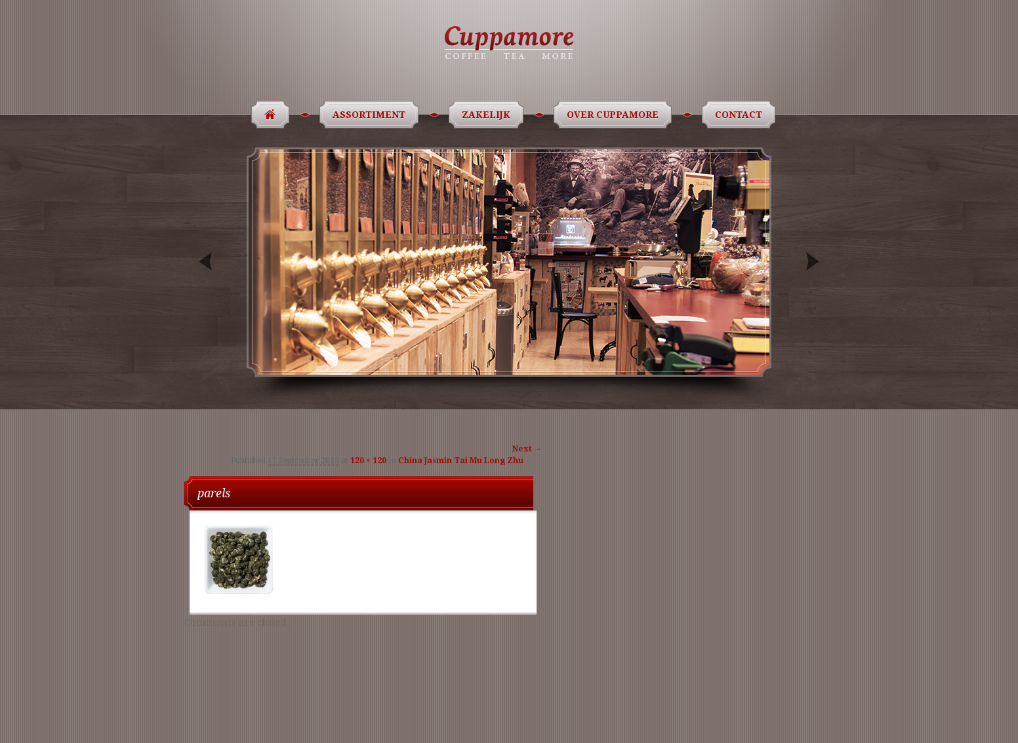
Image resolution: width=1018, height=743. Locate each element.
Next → (527, 448)
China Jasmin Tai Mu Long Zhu (460, 460)
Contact (741, 114)
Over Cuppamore (615, 114)
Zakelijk (488, 114)
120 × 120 (368, 460)
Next (811, 262)
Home (266, 114)
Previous (207, 262)
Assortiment (371, 114)
